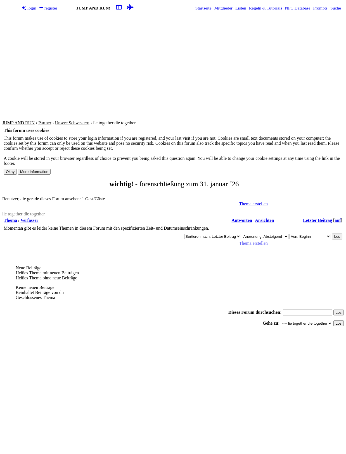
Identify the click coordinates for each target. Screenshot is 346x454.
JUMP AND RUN (18, 122)
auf (338, 220)
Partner (44, 122)
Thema (10, 220)
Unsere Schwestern (72, 122)
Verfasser (29, 220)
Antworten (241, 220)
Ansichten (264, 220)
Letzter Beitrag (317, 220)
